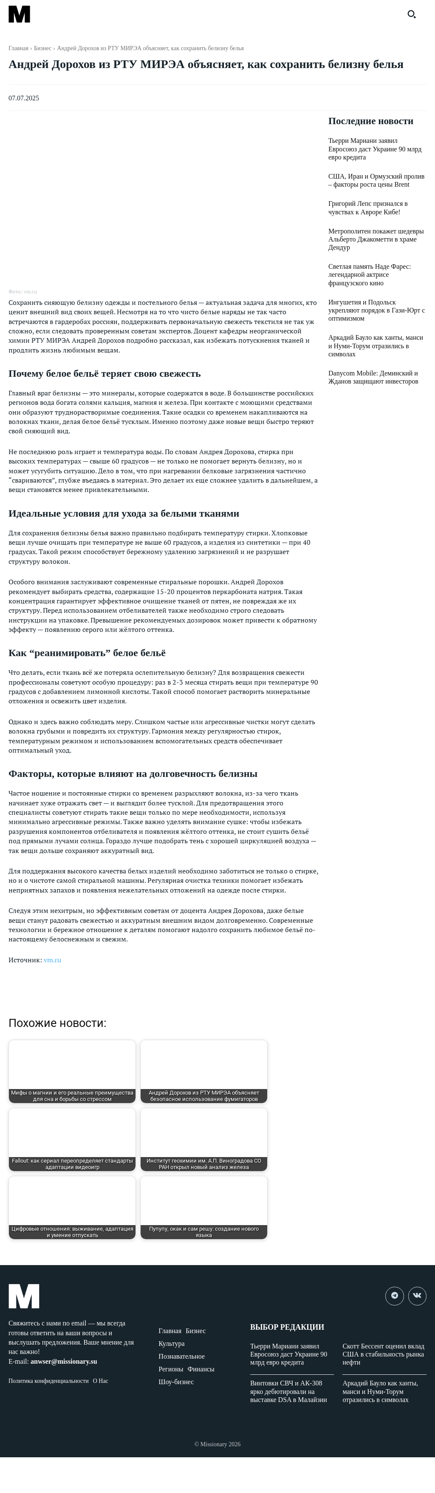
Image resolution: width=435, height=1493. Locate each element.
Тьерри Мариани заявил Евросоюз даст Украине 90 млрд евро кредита (375, 149)
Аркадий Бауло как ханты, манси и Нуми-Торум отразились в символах (375, 346)
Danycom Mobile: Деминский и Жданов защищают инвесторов (373, 377)
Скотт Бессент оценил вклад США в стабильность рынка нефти (383, 1354)
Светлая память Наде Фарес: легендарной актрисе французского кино (369, 275)
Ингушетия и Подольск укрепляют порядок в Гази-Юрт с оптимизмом (376, 310)
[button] (411, 14)
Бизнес (42, 48)
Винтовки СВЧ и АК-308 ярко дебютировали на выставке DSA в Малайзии (288, 1391)
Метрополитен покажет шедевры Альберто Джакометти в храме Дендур (376, 239)
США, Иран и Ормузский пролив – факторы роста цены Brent (376, 180)
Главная (18, 48)
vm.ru (52, 959)
